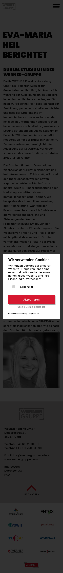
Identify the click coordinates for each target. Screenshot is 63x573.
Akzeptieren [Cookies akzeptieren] (31, 299)
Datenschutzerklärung (17, 313)
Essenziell (26, 286)
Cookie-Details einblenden (31, 306)
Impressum (34, 313)
